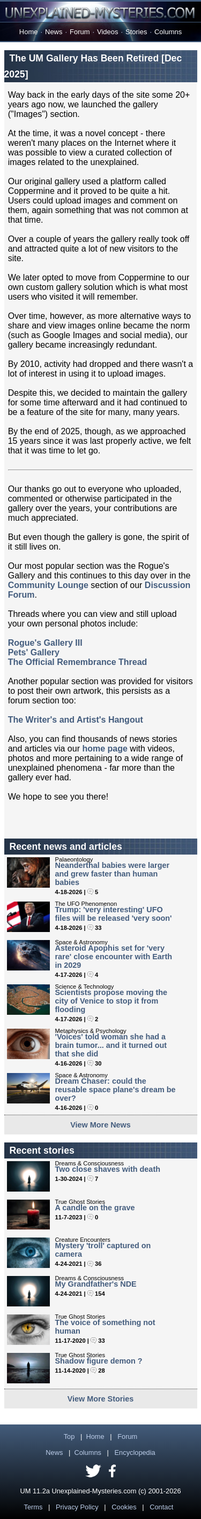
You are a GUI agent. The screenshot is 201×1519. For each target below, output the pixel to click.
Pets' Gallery (33, 652)
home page (104, 748)
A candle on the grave (95, 1207)
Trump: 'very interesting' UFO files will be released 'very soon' (113, 913)
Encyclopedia (135, 1452)
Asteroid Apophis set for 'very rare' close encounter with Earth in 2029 (114, 956)
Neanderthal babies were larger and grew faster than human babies (112, 874)
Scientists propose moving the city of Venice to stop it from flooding (111, 1001)
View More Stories (101, 1399)
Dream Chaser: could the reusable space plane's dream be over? (115, 1089)
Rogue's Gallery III (45, 642)
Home (28, 32)
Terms (33, 1507)
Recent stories (42, 1150)
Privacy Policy (77, 1507)
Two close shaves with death (107, 1169)
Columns (168, 32)
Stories (136, 32)
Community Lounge (48, 585)
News (53, 32)
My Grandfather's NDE (96, 1284)
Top (69, 1436)
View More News (100, 1125)
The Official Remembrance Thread (77, 662)
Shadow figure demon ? (99, 1361)
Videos (107, 32)
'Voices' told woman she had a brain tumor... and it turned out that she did (111, 1045)
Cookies (123, 1507)
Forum (80, 32)
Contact (161, 1507)
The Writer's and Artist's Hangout (75, 719)
